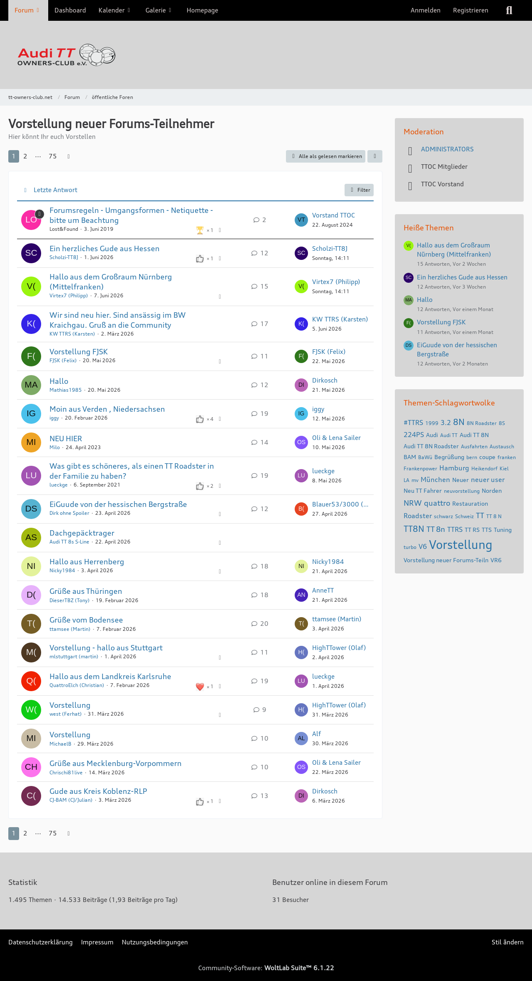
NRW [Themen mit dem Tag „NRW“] (413, 502)
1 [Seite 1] (14, 156)
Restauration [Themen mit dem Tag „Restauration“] (470, 503)
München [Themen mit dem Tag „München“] (435, 479)
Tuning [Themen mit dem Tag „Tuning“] (503, 529)
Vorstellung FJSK (78, 351)
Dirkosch (324, 380)
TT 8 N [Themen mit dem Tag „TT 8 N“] (494, 516)
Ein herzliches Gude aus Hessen (104, 248)
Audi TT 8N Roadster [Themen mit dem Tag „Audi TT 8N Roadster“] (431, 446)
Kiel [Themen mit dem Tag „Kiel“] (504, 468)
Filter (359, 190)
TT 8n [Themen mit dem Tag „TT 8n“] (435, 529)
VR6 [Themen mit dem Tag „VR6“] (496, 559)
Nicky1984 (62, 570)
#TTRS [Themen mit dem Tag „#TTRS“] (413, 422)
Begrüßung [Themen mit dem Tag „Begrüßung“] (449, 456)
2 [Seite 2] (25, 156)
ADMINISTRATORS (447, 149)
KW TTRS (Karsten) (72, 334)
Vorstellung (70, 704)
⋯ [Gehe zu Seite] (38, 156)
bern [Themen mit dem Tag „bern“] (471, 457)
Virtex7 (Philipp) (68, 295)
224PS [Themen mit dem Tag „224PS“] (414, 434)
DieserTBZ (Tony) (69, 600)
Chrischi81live (66, 772)
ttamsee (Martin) (70, 629)
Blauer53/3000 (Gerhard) (340, 504)
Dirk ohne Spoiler (69, 513)
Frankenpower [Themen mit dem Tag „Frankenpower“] (420, 468)
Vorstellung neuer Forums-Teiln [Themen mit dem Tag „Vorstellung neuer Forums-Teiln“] (446, 559)
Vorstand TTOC (333, 215)
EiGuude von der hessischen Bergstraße (118, 504)
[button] (374, 156)
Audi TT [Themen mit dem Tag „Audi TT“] (449, 435)
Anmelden (426, 10)
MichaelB (60, 744)
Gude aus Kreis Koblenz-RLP (98, 791)
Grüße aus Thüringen (85, 591)
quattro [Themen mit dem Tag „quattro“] (437, 502)
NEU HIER (65, 438)
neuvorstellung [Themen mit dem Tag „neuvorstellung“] (462, 491)
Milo (54, 447)
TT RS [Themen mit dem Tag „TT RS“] (472, 529)
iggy (54, 418)
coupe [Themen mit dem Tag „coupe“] (487, 456)
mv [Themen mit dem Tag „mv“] (415, 480)
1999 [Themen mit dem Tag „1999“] (431, 423)
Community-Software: (266, 968)
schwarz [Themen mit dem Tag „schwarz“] (443, 516)
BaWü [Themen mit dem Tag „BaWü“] (425, 457)
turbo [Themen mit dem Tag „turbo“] (410, 547)
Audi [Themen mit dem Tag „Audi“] (432, 434)
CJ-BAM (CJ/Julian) (71, 800)
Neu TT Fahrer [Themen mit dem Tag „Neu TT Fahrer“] (423, 490)
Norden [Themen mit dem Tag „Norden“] (492, 490)
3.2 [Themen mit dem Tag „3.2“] (446, 422)
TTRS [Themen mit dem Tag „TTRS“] (455, 529)
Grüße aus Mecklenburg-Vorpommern (115, 763)
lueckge (58, 485)
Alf (316, 734)
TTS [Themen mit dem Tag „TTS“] (487, 529)
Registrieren (470, 10)
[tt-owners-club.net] (266, 55)
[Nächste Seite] (68, 156)
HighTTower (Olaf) (339, 648)
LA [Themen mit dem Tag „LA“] (406, 480)
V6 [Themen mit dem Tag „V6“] (423, 546)
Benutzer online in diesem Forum (330, 882)
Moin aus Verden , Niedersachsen (107, 408)
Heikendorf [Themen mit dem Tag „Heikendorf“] (484, 468)
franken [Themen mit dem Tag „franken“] (507, 457)
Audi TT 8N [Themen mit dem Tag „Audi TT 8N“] (474, 434)
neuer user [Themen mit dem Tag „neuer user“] (488, 479)
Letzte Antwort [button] (55, 190)
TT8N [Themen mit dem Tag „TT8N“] (414, 529)
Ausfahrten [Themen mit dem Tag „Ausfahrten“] (474, 446)
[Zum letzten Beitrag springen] (301, 220)
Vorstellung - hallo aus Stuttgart (106, 647)
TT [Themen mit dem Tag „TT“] (480, 515)
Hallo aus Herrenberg (86, 561)
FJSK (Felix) (63, 360)
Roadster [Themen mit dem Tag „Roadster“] (418, 516)
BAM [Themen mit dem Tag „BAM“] (410, 456)
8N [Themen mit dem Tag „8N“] (459, 422)
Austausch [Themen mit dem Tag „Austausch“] (502, 446)
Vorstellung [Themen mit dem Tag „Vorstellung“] (461, 545)
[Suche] (509, 10)
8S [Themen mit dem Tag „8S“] (502, 423)
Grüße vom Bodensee (86, 619)
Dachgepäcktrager (81, 532)
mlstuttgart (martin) (74, 656)
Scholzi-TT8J (63, 257)
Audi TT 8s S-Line (69, 542)
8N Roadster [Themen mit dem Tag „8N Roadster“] (482, 423)
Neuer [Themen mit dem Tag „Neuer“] (460, 479)
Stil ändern (508, 942)
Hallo (58, 380)
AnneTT (323, 590)
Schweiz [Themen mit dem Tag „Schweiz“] (464, 516)
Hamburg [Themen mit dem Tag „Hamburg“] (454, 468)
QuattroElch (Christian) (76, 685)
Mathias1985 (65, 390)
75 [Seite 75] (53, 156)
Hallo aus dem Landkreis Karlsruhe (110, 676)
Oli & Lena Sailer (336, 438)
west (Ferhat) (65, 714)
